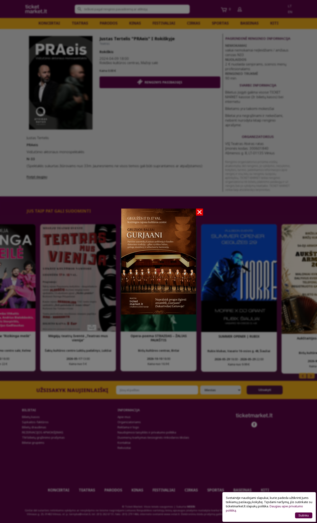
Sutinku (304, 515)
